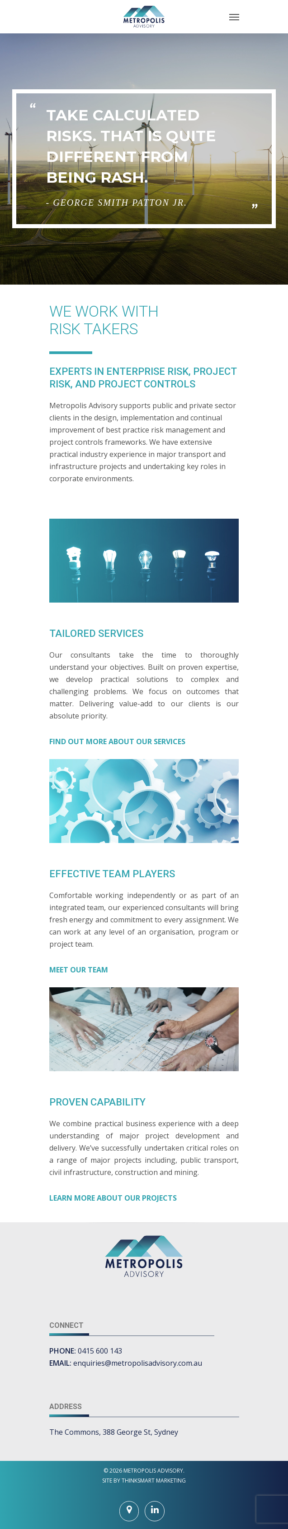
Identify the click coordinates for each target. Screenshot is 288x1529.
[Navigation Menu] (234, 16)
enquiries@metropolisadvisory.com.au (137, 1363)
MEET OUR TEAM (78, 970)
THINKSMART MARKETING (154, 1480)
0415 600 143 (100, 1351)
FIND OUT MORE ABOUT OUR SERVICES (117, 741)
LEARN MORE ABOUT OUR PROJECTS (113, 1198)
